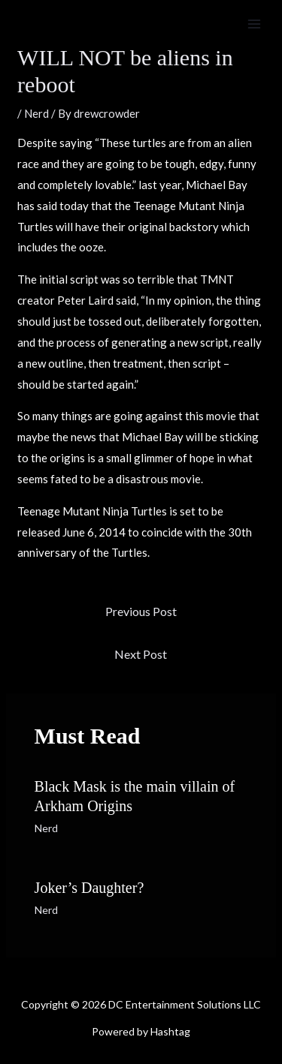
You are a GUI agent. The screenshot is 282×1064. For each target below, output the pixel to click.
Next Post (140, 654)
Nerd (36, 113)
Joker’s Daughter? (89, 887)
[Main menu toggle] (254, 24)
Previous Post (141, 611)
